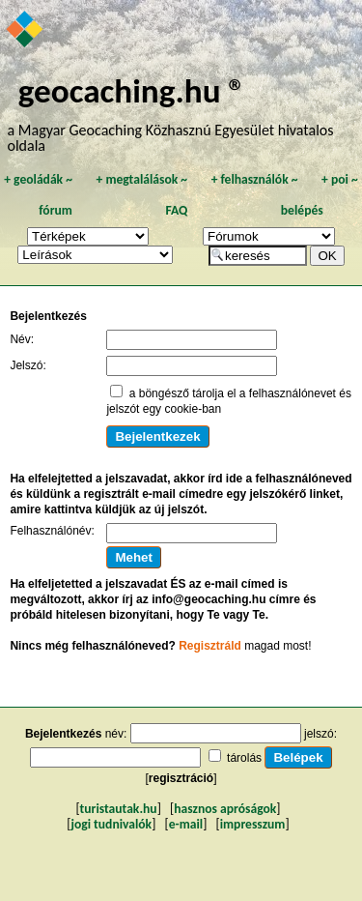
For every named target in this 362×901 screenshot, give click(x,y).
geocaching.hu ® (132, 90)
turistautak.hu (118, 808)
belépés (302, 210)
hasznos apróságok (225, 808)
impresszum (253, 824)
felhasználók (255, 179)
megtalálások (141, 179)
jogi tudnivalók (111, 824)
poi (339, 179)
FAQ (176, 210)
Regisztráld (210, 646)
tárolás (244, 758)
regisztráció (181, 778)
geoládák (38, 179)
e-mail (186, 824)
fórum (55, 210)
